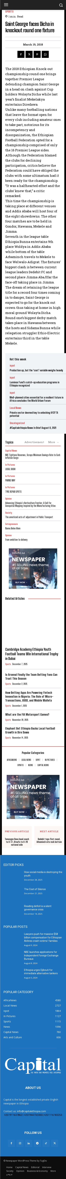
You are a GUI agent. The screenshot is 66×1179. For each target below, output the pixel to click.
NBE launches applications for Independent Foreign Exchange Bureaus (41, 955)
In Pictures (10, 465)
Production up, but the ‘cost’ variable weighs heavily (36, 370)
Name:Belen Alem (12, 528)
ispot (12, 365)
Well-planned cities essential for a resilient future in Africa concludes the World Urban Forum (36, 399)
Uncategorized (17, 423)
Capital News (11, 451)
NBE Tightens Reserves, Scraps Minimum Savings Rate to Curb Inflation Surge (32, 456)
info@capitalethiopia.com (31, 1111)
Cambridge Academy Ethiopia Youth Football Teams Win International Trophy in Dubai (31, 654)
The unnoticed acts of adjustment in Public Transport (29, 517)
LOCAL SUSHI (10, 469)
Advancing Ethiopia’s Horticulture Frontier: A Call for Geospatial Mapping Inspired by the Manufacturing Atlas (30, 504)
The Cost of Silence (35, 889)
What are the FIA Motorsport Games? (27, 714)
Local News (15, 408)
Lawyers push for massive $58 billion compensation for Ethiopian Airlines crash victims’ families (43, 937)
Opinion (8, 499)
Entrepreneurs (11, 524)
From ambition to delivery (16, 539)
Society (8, 513)
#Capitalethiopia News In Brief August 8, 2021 (33, 427)
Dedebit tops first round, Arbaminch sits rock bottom (49, 840)
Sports (9, 11)
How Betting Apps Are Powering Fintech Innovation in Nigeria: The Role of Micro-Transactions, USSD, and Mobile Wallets (29, 696)
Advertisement (34, 442)
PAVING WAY (10, 480)
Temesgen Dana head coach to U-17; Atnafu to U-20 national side (17, 842)
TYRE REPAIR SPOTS (13, 491)
